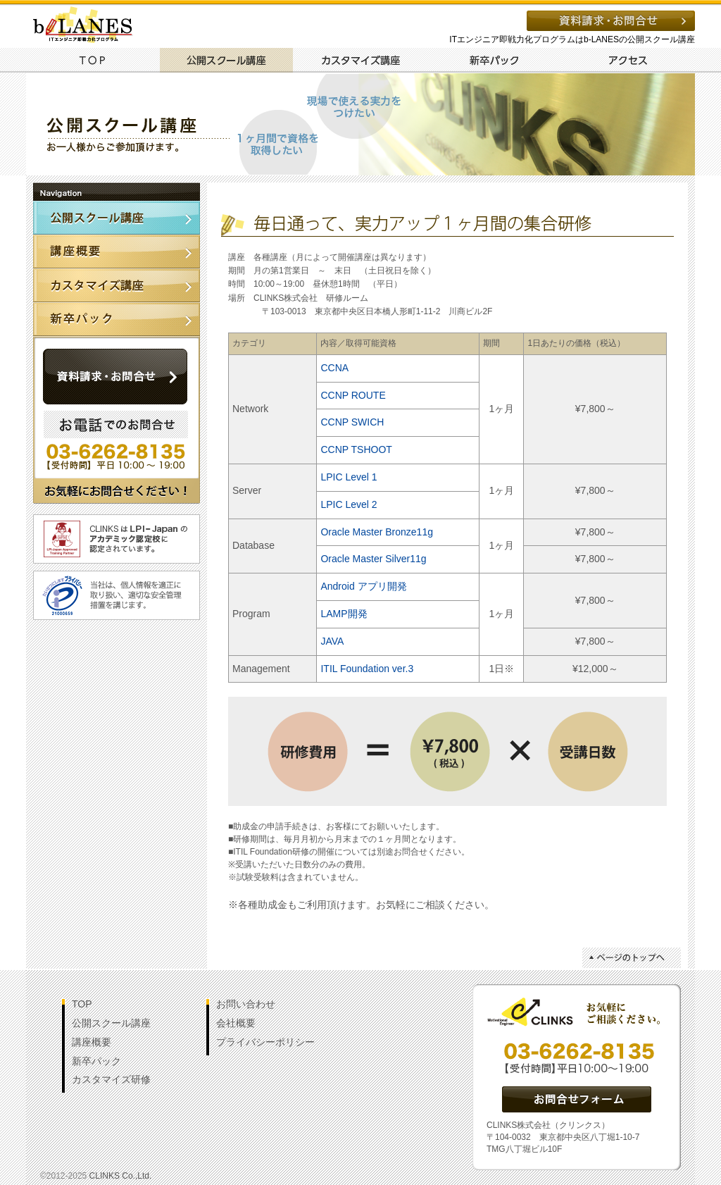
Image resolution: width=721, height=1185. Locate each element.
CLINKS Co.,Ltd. (120, 1176)
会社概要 (236, 1023)
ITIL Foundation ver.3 (366, 668)
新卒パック (494, 60)
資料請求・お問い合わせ (611, 21)
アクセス (628, 60)
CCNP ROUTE (352, 395)
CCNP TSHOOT (355, 449)
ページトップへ (631, 958)
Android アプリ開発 (363, 586)
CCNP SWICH (352, 422)
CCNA (334, 367)
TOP (92, 60)
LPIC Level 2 (348, 504)
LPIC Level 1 (348, 477)
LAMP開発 (343, 613)
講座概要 (116, 251)
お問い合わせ (245, 1004)
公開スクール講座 (226, 60)
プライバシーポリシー (265, 1042)
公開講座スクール (116, 218)
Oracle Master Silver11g (373, 558)
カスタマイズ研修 (111, 1079)
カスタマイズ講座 (360, 60)
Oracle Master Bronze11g (376, 532)
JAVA (332, 641)
